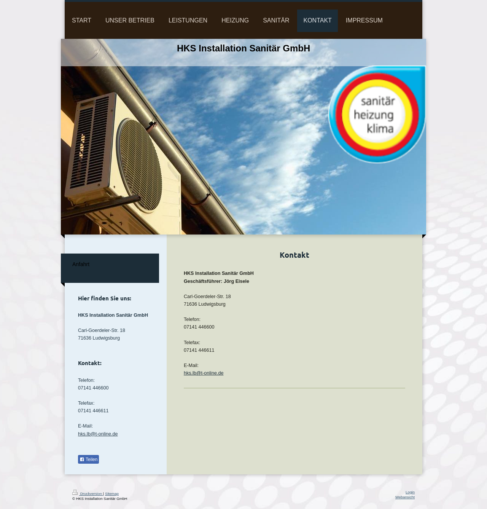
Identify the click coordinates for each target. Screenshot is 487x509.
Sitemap (112, 493)
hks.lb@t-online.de (204, 373)
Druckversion (87, 493)
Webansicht (405, 497)
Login (410, 492)
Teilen (88, 459)
